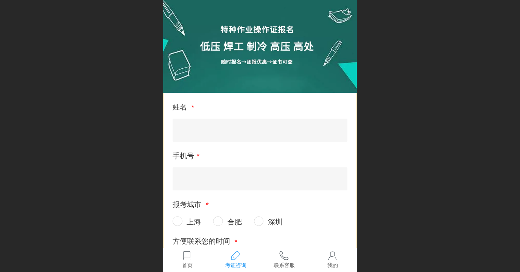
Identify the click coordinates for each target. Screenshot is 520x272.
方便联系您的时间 (202, 241)
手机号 (183, 156)
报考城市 (188, 205)
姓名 (181, 107)
